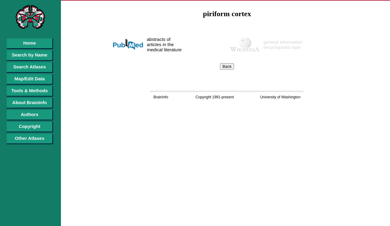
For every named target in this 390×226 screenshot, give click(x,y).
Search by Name (30, 54)
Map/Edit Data (29, 78)
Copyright (30, 126)
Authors (29, 114)
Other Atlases (29, 138)
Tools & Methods (29, 90)
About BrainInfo (29, 102)
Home (29, 43)
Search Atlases (29, 66)
